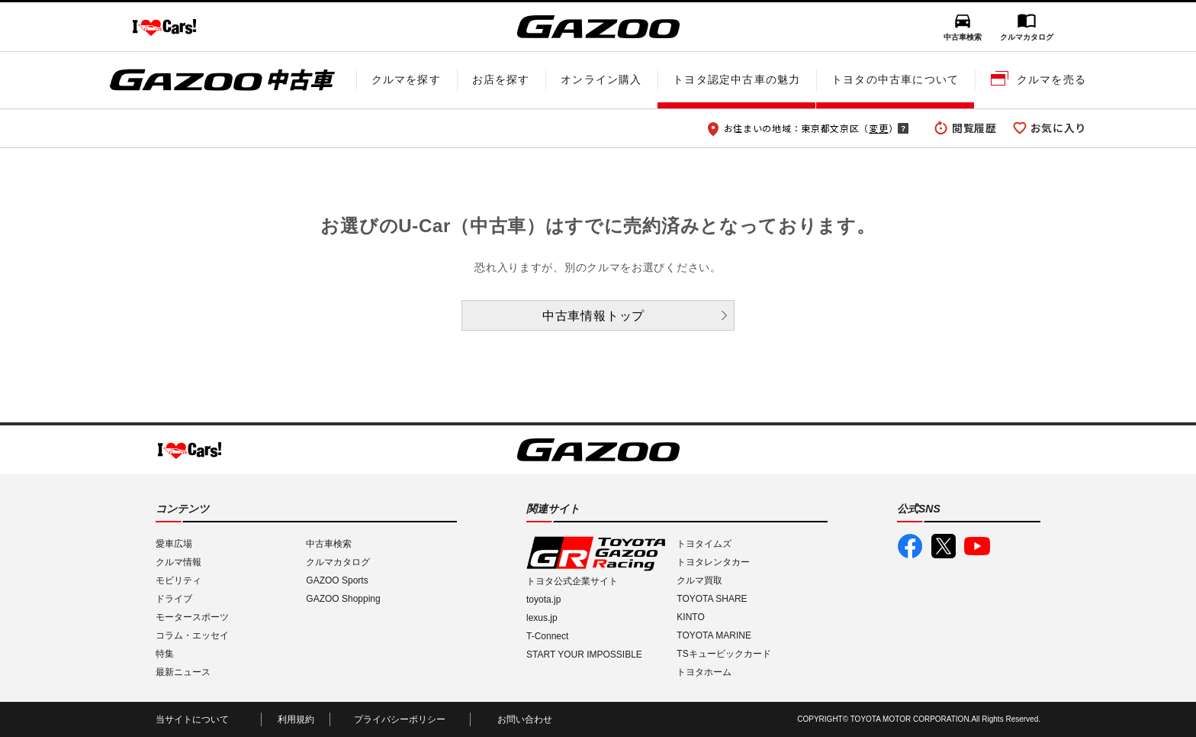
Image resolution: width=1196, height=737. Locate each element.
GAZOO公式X (943, 546)
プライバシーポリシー (399, 719)
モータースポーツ (192, 617)
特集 (165, 653)
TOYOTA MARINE (714, 635)
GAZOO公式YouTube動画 (977, 546)
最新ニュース (183, 672)
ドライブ (174, 598)
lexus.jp (542, 618)
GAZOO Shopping (343, 598)
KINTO (690, 617)
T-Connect (547, 636)
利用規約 (296, 719)
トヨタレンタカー (713, 562)
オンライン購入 (601, 79)
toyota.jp (543, 599)
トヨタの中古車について (895, 79)
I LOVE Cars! (164, 27)
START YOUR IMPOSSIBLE (584, 654)
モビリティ (178, 580)
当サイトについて (192, 719)
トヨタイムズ (704, 543)
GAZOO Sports (337, 580)
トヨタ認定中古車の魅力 (736, 79)
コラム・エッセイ (192, 635)
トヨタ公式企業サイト (572, 581)
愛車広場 (174, 543)
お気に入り (1058, 127)
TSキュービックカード (723, 653)
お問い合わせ (524, 719)
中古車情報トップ (593, 315)
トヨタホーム (704, 672)
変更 (878, 127)
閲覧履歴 (974, 127)
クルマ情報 (178, 562)
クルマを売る (1051, 79)
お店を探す (501, 79)
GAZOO (598, 26)
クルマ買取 (699, 580)
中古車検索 (963, 37)
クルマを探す (406, 79)
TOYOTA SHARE (712, 598)
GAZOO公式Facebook (910, 546)
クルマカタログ (1026, 37)
